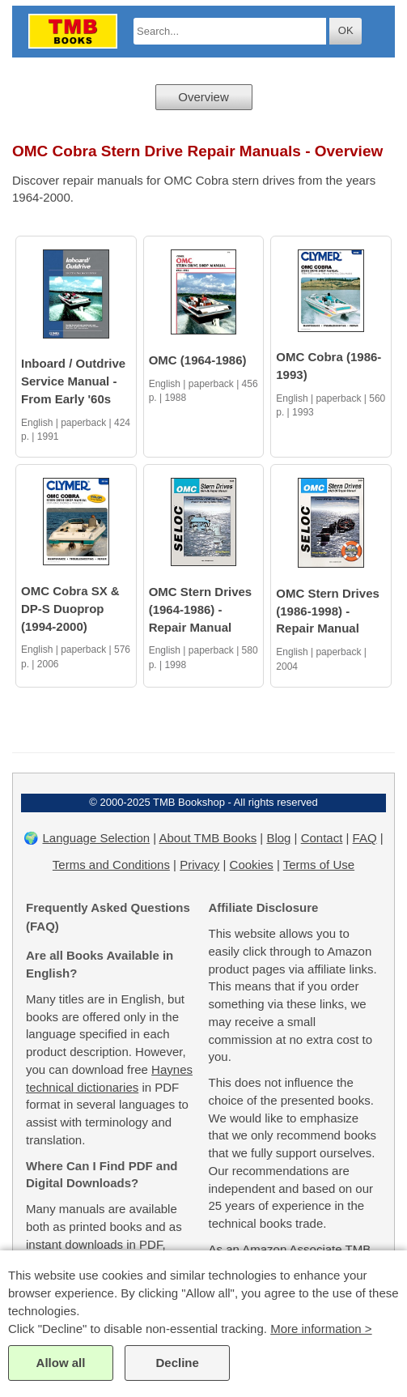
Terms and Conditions (111, 864)
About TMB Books (208, 838)
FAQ (365, 838)
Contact (322, 838)
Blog (278, 838)
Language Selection (96, 838)
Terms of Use (318, 864)
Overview (203, 97)
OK (346, 30)
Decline (176, 1362)
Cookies (251, 864)
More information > (320, 1328)
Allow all (61, 1362)
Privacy (199, 864)
